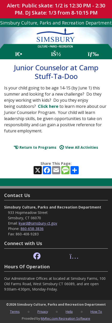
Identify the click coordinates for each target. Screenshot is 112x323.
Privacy (42, 311)
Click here (48, 106)
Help (69, 311)
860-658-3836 (32, 228)
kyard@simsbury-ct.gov (38, 223)
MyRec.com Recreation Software (65, 318)
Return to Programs (35, 147)
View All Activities (78, 147)
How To (96, 311)
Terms (15, 311)
